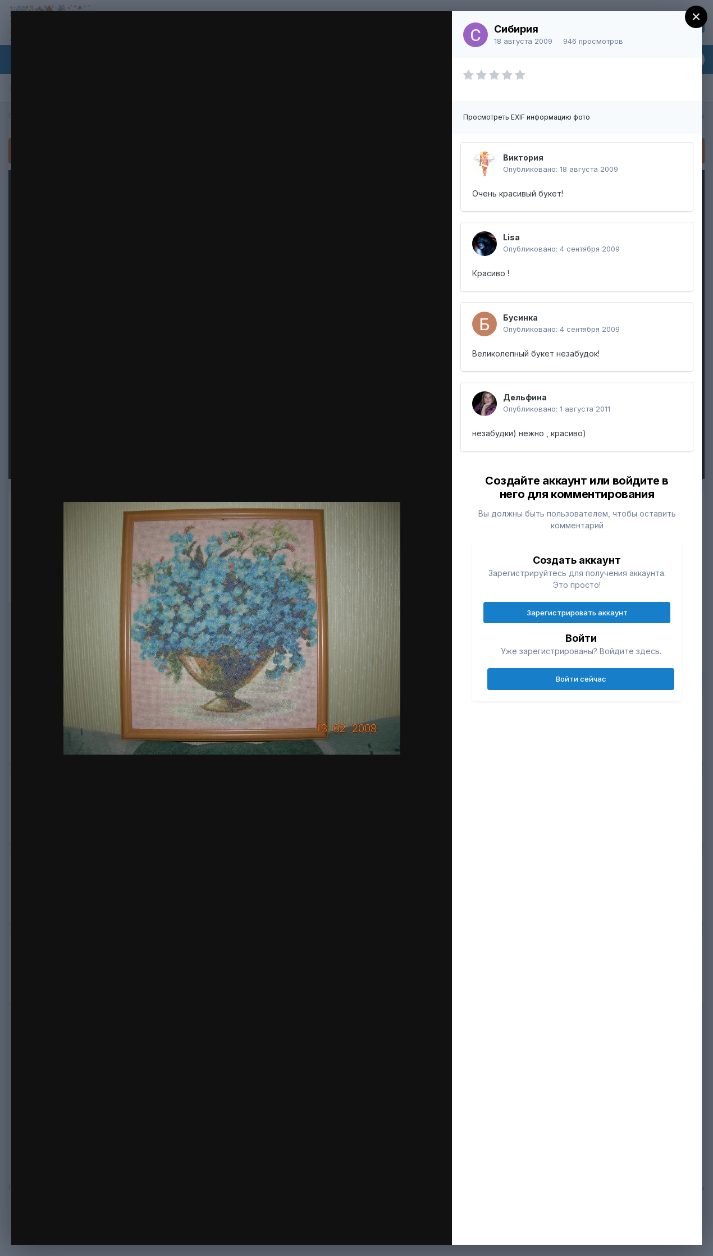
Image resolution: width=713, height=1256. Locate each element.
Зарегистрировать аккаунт (577, 612)
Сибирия (516, 29)
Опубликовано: (560, 169)
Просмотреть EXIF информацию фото (526, 117)
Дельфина (525, 397)
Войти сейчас (581, 678)
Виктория (523, 157)
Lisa (511, 237)
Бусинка (520, 317)
